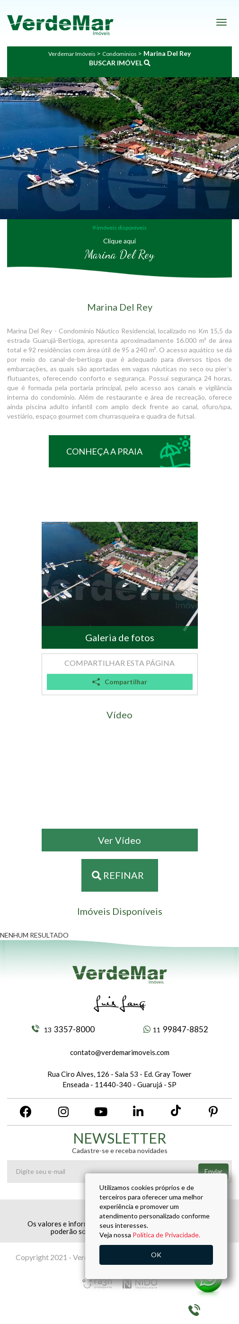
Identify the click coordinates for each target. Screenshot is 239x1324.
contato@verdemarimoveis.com (119, 1052)
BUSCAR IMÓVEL (119, 63)
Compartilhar (119, 682)
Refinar (118, 875)
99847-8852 (175, 1029)
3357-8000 (63, 1029)
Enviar (213, 1171)
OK (156, 1255)
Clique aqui (119, 241)
